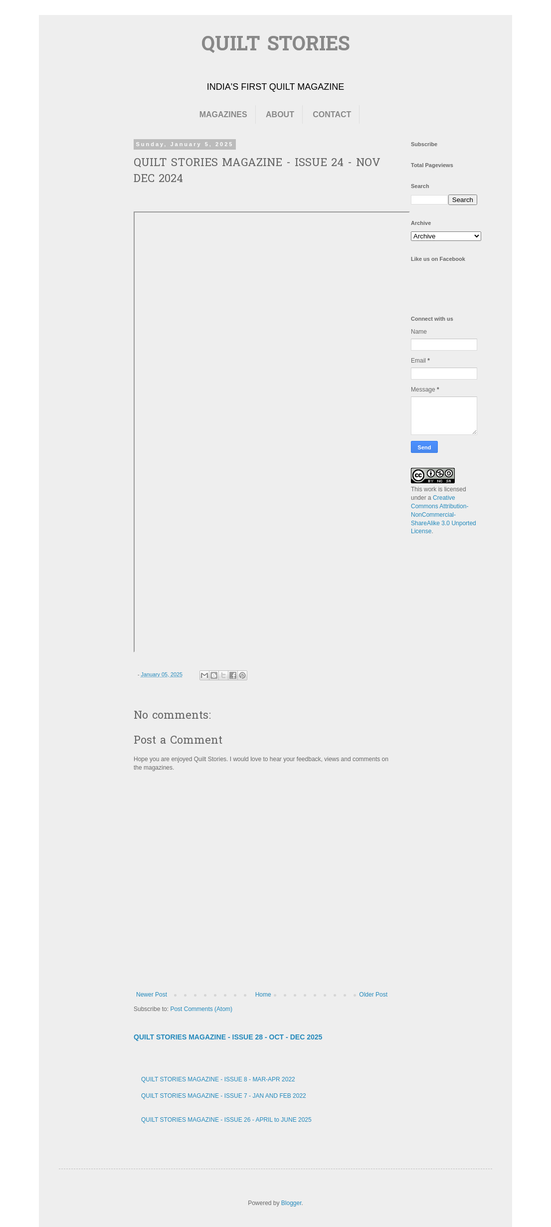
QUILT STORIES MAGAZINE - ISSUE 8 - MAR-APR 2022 (218, 1079)
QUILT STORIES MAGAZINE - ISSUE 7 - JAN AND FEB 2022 (223, 1095)
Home (263, 994)
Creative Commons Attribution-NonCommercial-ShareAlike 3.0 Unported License (443, 514)
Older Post (373, 994)
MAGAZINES (223, 114)
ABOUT (280, 114)
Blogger (291, 1203)
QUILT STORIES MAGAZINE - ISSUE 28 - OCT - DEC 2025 (228, 1037)
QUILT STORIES (275, 45)
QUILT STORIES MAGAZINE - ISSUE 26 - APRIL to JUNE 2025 (226, 1119)
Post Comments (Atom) (201, 1009)
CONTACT (332, 114)
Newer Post (151, 994)
